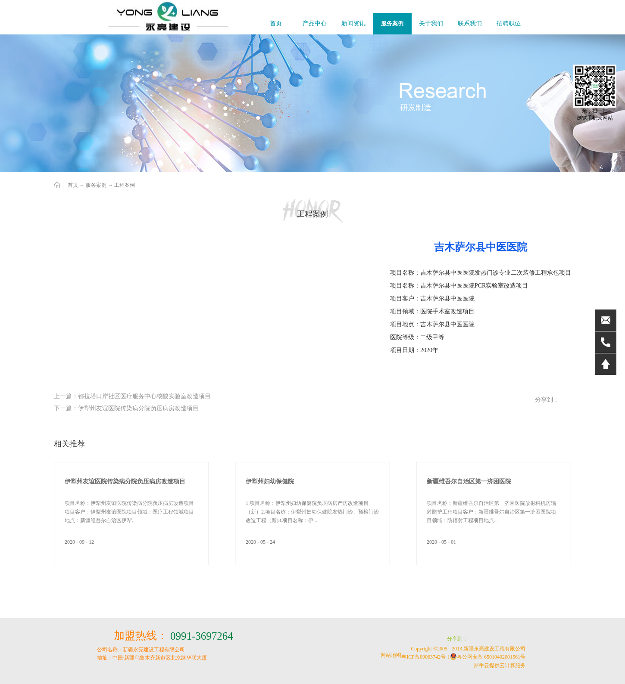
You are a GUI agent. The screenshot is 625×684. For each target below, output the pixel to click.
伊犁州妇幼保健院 (270, 481)
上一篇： (132, 396)
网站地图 (389, 655)
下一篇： (126, 408)
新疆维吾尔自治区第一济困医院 (469, 481)
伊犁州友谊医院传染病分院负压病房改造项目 (125, 481)
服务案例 (96, 185)
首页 (276, 23)
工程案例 (124, 185)
